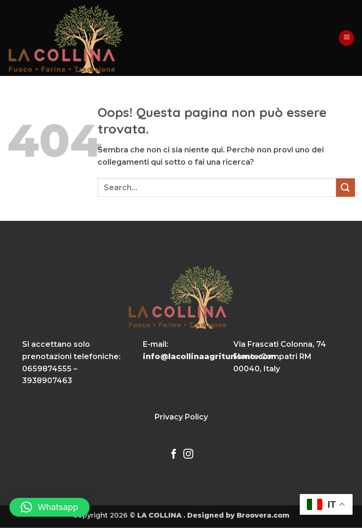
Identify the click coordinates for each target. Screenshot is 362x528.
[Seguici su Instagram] (188, 454)
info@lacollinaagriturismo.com (209, 356)
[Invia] (345, 187)
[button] (346, 38)
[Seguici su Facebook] (174, 454)
